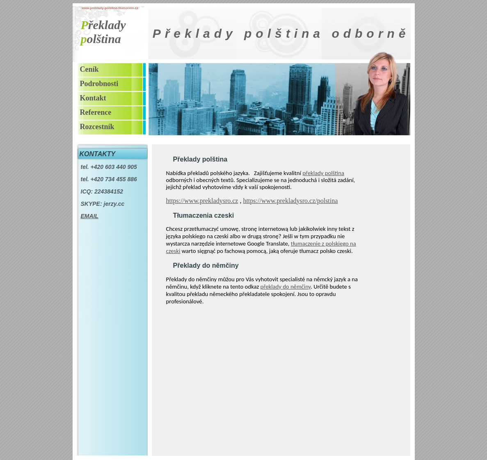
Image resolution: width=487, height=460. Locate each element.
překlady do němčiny (286, 286)
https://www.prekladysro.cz (202, 200)
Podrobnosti (99, 84)
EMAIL (90, 216)
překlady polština (323, 173)
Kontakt (93, 98)
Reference (96, 112)
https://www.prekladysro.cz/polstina (290, 200)
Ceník (89, 69)
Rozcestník (97, 127)
